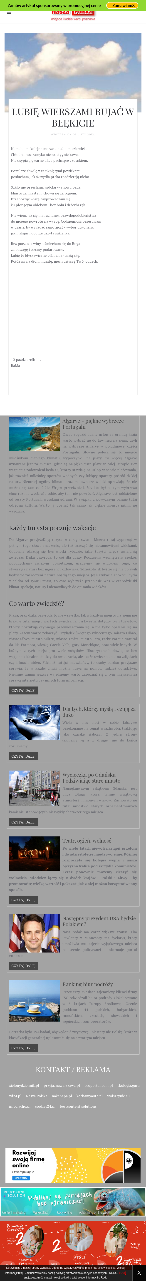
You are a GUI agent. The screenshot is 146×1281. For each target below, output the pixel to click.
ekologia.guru (128, 1085)
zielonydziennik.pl (24, 1085)
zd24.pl (15, 1095)
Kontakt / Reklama (73, 1069)
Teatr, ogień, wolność (86, 840)
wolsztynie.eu (118, 1095)
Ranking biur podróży (87, 983)
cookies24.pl (45, 1106)
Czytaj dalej (23, 690)
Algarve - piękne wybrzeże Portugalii (93, 423)
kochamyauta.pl (90, 1095)
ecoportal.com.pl (98, 1085)
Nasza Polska (36, 1095)
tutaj (20, 1273)
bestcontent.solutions (78, 1106)
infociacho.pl (19, 1106)
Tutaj (122, 1273)
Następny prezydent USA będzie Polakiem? (99, 921)
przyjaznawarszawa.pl (62, 1085)
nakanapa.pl (62, 1095)
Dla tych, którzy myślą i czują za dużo (99, 711)
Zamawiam (122, 5)
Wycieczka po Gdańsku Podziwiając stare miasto (91, 777)
